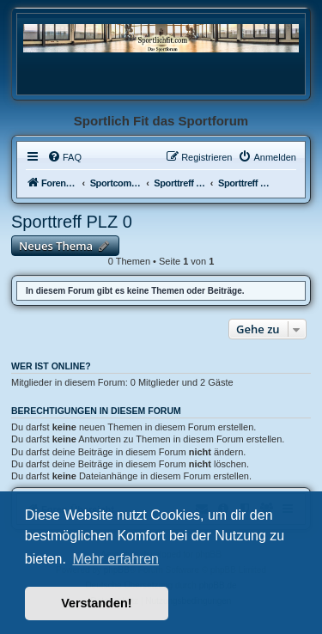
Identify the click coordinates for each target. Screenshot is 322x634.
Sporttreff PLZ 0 (71, 221)
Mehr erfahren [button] (115, 559)
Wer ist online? (51, 366)
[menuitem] (64, 157)
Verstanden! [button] (96, 603)
